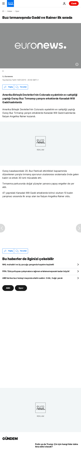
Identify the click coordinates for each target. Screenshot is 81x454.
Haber (9, 11)
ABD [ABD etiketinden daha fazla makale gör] (8, 288)
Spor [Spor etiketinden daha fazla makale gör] (21, 288)
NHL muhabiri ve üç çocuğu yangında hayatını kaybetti (28, 264)
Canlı (73, 3)
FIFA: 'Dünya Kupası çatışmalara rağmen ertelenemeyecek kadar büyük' (36, 271)
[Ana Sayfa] (3, 11)
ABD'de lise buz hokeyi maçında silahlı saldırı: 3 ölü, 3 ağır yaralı (32, 278)
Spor (17, 11)
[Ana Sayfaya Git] (10, 3)
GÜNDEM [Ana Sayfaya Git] (10, 439)
